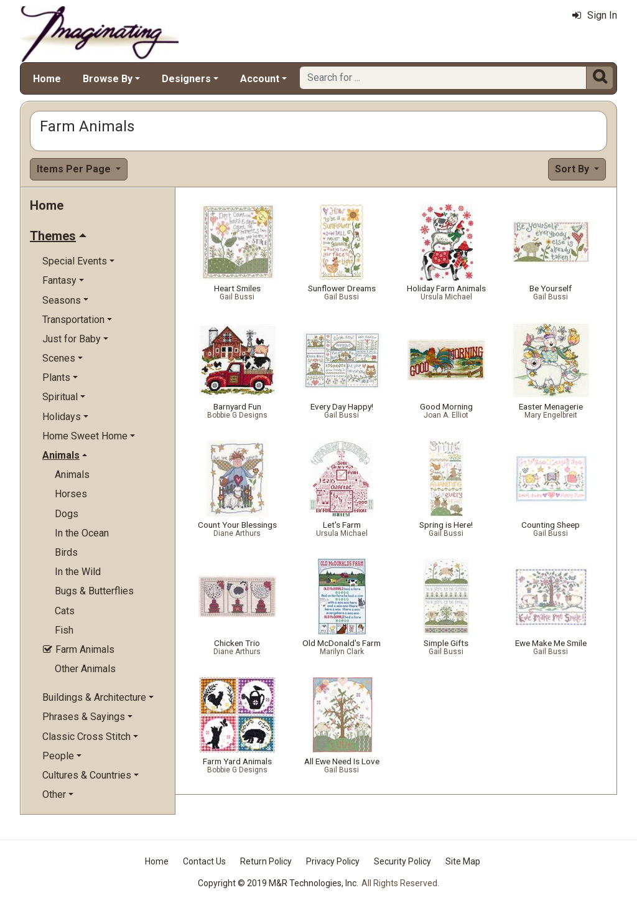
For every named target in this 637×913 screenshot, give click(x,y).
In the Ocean (82, 533)
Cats (65, 611)
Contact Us (204, 861)
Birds (66, 552)
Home (47, 79)
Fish (64, 630)
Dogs (66, 514)
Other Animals (85, 669)
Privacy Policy (333, 861)
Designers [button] (186, 79)
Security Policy (402, 861)
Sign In (594, 15)
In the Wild (78, 572)
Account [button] (259, 79)
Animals (72, 474)
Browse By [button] (108, 79)
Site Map (462, 861)
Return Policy (266, 861)
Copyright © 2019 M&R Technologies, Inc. (278, 883)
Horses (71, 494)
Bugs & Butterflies (94, 591)
